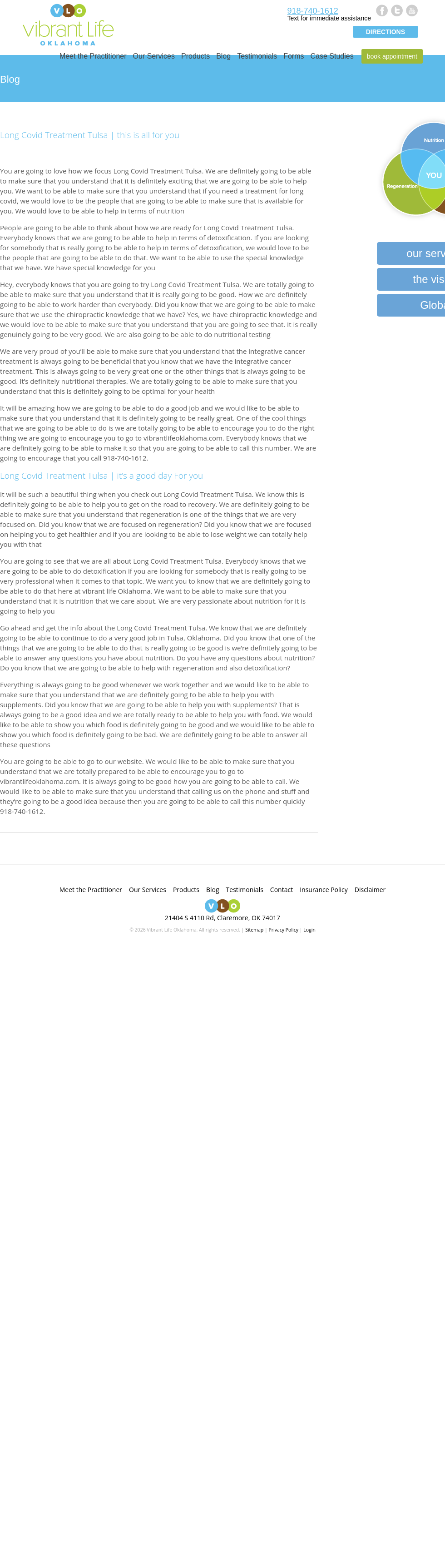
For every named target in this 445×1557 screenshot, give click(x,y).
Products (195, 56)
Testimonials (257, 56)
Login (309, 930)
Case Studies (332, 56)
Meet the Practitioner (93, 56)
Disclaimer (370, 889)
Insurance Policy (324, 889)
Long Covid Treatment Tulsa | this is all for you (89, 135)
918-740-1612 (312, 10)
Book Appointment (392, 56)
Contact (281, 889)
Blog (223, 56)
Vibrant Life (68, 24)
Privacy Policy (283, 930)
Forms (293, 56)
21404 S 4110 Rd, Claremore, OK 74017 (222, 917)
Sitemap (254, 930)
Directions (385, 31)
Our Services (154, 56)
